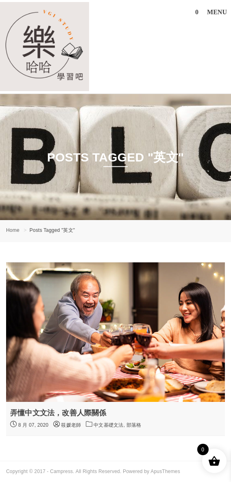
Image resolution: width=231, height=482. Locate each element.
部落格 (134, 425)
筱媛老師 (67, 425)
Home (13, 230)
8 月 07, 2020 (29, 424)
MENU (217, 12)
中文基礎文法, (110, 425)
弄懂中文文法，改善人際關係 (58, 413)
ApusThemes (165, 471)
